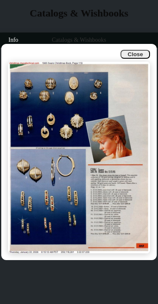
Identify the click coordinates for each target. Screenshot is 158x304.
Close (135, 54)
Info (13, 40)
